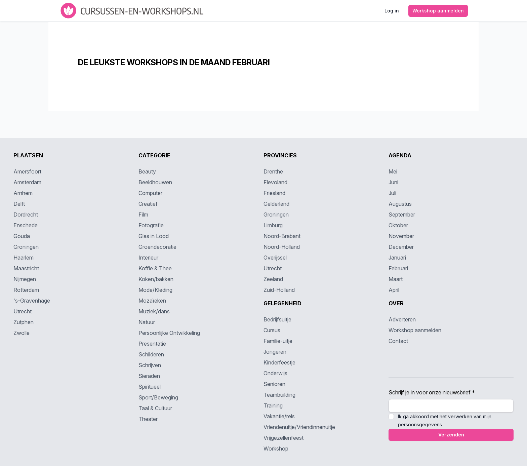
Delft (19, 203)
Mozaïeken (152, 300)
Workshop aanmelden (438, 10)
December (401, 246)
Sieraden (149, 376)
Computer (150, 193)
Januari (397, 257)
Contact (398, 341)
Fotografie (151, 225)
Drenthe (273, 171)
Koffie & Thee (155, 268)
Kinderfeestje (279, 362)
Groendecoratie (157, 246)
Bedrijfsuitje (277, 319)
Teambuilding (279, 394)
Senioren (274, 384)
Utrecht (22, 311)
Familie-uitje (278, 341)
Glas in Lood (153, 236)
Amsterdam (27, 182)
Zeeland (273, 279)
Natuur (146, 322)
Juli (392, 193)
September (402, 214)
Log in (391, 10)
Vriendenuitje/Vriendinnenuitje (299, 427)
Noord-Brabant (282, 236)
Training (273, 405)
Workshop (276, 448)
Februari (398, 268)
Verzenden (451, 434)
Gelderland (276, 203)
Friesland (274, 193)
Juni (393, 182)
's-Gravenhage (31, 300)
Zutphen (23, 322)
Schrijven (149, 365)
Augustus (400, 203)
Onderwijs (275, 373)
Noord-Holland (282, 246)
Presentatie (152, 343)
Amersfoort (27, 171)
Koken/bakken (155, 279)
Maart (396, 279)
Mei (393, 171)
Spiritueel (149, 386)
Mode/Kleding (155, 289)
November (401, 236)
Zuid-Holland (279, 289)
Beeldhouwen (155, 182)
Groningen (26, 246)
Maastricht (26, 268)
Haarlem (23, 257)
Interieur (148, 257)
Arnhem (23, 193)
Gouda (21, 236)
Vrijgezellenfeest (283, 437)
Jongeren (275, 351)
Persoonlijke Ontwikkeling (169, 332)
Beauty (147, 171)
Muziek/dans (154, 311)
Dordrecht (25, 214)
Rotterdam (26, 289)
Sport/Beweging (158, 397)
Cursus (272, 330)
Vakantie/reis (279, 416)
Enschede (25, 225)
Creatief (148, 203)
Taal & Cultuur (155, 408)
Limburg (273, 225)
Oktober (398, 225)
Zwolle (21, 332)
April (394, 289)
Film (143, 214)
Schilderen (151, 354)
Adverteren (402, 319)
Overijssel (275, 257)
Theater (148, 419)
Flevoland (275, 182)
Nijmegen (24, 279)
